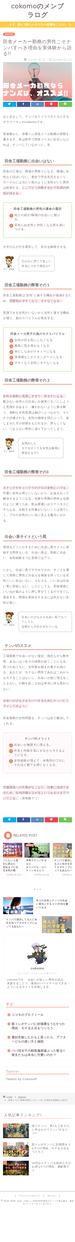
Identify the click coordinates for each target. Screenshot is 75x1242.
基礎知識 (9, 34)
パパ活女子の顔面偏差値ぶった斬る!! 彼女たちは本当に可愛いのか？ (38, 1052)
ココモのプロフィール (28, 1014)
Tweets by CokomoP (21, 1079)
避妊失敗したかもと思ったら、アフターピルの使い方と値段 (39, 1039)
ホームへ (52, 1196)
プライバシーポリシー (30, 1196)
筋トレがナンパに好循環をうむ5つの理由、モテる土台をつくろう (38, 1026)
